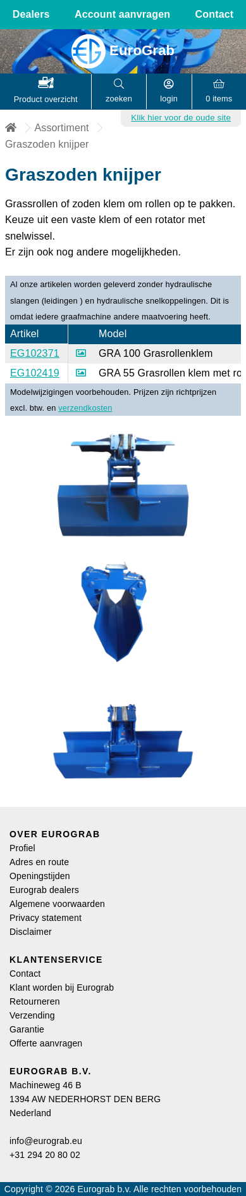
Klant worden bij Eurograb (61, 987)
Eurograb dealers (44, 890)
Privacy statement (45, 918)
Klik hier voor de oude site (181, 117)
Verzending (32, 1015)
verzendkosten (85, 408)
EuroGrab (123, 50)
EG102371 (34, 353)
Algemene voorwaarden (57, 904)
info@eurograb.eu (45, 1141)
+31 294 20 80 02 (44, 1155)
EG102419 (34, 373)
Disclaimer (30, 932)
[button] (46, 92)
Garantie (26, 1029)
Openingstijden (39, 876)
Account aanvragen (122, 14)
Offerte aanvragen (45, 1043)
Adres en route (39, 862)
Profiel (22, 848)
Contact (214, 14)
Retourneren (34, 1001)
